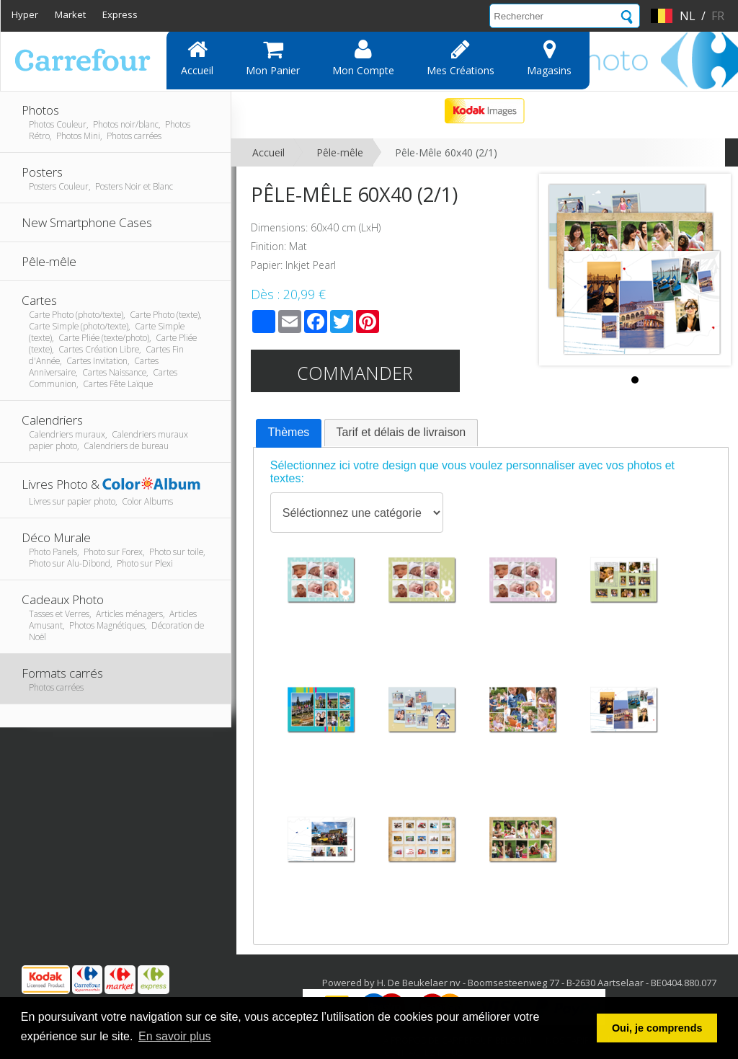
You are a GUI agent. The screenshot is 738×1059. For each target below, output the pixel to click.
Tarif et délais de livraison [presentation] (401, 432)
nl (687, 16)
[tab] (289, 433)
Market (70, 14)
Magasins (549, 57)
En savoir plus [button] (174, 1036)
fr (717, 16)
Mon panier (273, 57)
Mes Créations (460, 57)
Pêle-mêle (339, 152)
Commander (355, 372)
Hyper (25, 14)
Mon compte (363, 57)
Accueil (197, 57)
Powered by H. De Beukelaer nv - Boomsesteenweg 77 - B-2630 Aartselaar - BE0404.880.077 (519, 982)
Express (120, 14)
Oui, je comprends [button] (657, 1028)
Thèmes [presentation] (289, 432)
